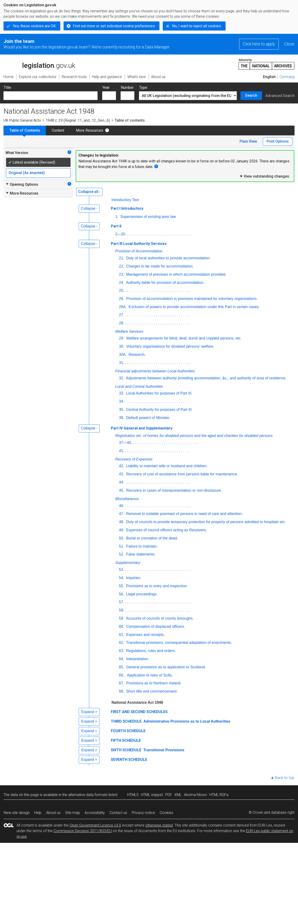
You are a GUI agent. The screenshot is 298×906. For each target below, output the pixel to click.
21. (121, 258)
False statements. (140, 554)
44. (121, 482)
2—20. (120, 234)
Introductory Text (125, 200)
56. (121, 594)
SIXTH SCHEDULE (126, 750)
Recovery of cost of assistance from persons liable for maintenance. (181, 474)
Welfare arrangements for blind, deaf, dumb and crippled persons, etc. (183, 338)
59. (121, 618)
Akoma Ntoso (195, 795)
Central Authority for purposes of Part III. (159, 410)
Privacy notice (143, 812)
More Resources (89, 130)
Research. (137, 355)
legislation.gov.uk (39, 63)
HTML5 (133, 795)
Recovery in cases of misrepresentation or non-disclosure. (173, 490)
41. (121, 451)
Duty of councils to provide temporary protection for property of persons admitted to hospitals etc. (205, 522)
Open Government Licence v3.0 (95, 825)
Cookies (166, 812)
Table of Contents (24, 130)
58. (121, 610)
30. (121, 346)
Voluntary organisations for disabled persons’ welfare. (169, 346)
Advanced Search (280, 95)
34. (121, 401)
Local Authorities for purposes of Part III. (158, 393)
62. (121, 643)
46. (121, 506)
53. (121, 570)
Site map (72, 812)
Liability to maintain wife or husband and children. (166, 466)
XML (178, 795)
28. (121, 323)
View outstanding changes (264, 176)
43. (121, 474)
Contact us (118, 812)
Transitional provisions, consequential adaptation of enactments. (178, 643)
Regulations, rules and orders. (150, 651)
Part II (116, 226)
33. (121, 393)
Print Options (278, 141)
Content (58, 130)
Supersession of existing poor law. (147, 217)
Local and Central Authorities (139, 386)
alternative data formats (88, 795)
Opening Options (21, 184)
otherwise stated (159, 825)
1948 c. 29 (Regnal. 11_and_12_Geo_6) (78, 120)
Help (37, 812)
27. (121, 315)
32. (121, 378)
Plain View (248, 141)
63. (121, 651)
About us (53, 812)
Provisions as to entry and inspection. (156, 586)
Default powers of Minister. (147, 418)
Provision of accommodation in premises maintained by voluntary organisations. (191, 299)
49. (121, 530)
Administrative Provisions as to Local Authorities (186, 721)
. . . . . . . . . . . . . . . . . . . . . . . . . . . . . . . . (159, 234)
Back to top (284, 778)
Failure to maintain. (141, 546)
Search (251, 95)
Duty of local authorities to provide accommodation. (167, 258)
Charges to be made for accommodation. (159, 266)
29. (121, 338)
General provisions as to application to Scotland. (165, 667)
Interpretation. (137, 659)
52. (121, 554)
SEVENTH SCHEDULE (129, 759)
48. (121, 522)
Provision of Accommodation (138, 251)
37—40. (125, 443)
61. (121, 635)
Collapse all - (89, 191)
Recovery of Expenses (133, 459)
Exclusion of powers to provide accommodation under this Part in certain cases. (194, 307)
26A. (123, 307)
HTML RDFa (218, 795)
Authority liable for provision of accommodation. (164, 283)
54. (121, 578)
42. (121, 466)
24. (121, 283)
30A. (123, 355)
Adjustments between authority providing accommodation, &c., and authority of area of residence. (205, 378)
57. (121, 602)
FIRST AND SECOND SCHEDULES (139, 712)
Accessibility (95, 812)
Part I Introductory (127, 208)
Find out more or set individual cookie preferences (114, 26)
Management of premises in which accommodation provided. (175, 274)
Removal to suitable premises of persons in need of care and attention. (184, 514)
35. (121, 410)
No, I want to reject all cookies (196, 26)
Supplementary (127, 563)
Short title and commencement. (151, 691)
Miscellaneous (127, 499)
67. (121, 683)
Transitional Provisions (163, 750)
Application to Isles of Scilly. (149, 675)
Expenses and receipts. (145, 635)
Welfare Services (129, 331)
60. (121, 626)
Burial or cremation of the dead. (151, 538)
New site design (17, 812)
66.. (122, 675)
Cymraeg (287, 77)
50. (121, 538)
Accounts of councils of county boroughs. (159, 618)
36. (121, 418)
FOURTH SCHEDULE (128, 731)
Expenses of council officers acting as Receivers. (166, 530)
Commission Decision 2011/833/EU (83, 831)
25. (121, 290)
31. (121, 363)
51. (121, 546)
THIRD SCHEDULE (126, 721)
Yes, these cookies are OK (34, 26)
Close (289, 44)
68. (121, 691)
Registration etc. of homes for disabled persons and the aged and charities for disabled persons (194, 436)
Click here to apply (259, 44)
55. (121, 586)
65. (121, 667)
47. (121, 514)
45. (121, 490)
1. (116, 217)
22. (121, 266)
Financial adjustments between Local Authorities (155, 371)
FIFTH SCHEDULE (126, 740)
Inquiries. (133, 578)
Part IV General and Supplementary (141, 428)
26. (121, 299)
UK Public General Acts (22, 120)
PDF (168, 795)
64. (121, 659)
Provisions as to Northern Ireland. (153, 683)
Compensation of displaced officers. (155, 626)
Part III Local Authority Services (139, 243)
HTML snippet (152, 795)
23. (121, 274)
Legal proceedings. (141, 594)
